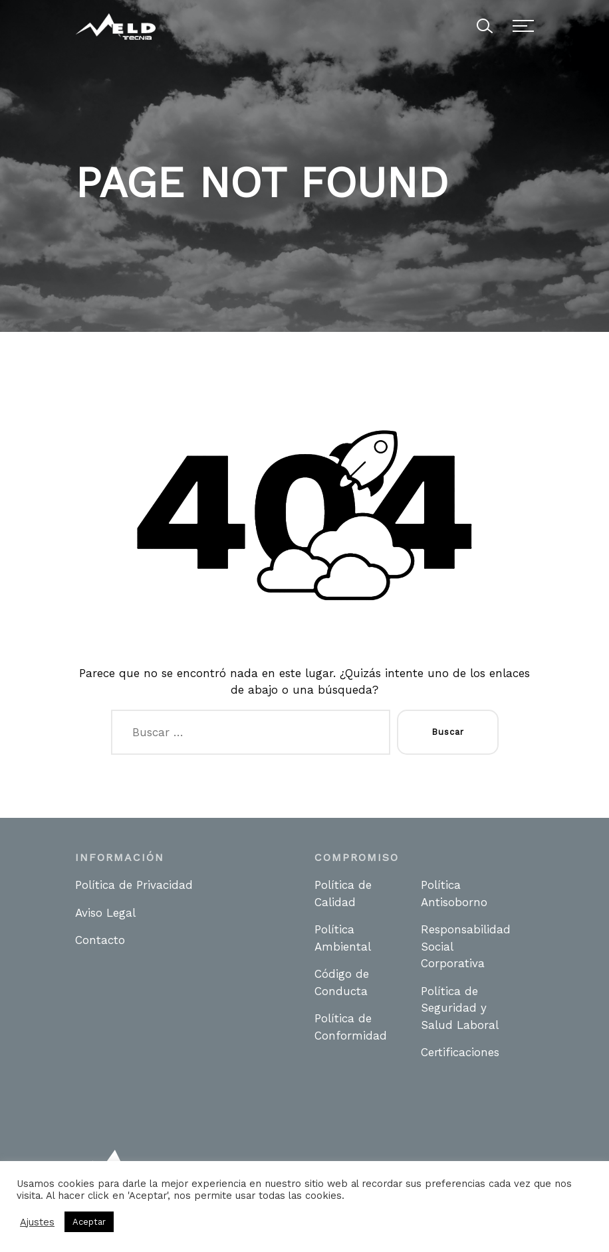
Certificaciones (460, 1052)
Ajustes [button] (37, 1222)
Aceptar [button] (89, 1222)
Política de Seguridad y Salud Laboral (460, 1008)
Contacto (100, 940)
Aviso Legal (105, 912)
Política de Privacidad (134, 885)
